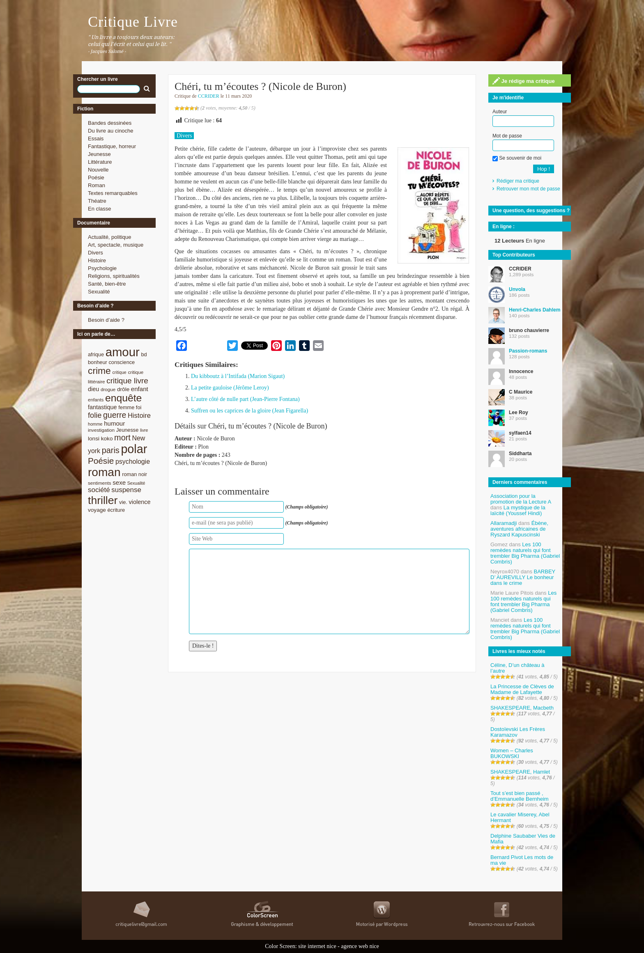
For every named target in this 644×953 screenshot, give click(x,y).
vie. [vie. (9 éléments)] (123, 502)
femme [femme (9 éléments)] (126, 407)
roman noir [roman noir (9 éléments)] (134, 474)
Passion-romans (528, 351)
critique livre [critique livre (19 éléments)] (127, 380)
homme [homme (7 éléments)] (95, 424)
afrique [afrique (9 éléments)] (96, 354)
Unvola (517, 289)
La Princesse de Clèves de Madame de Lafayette (522, 689)
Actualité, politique (109, 237)
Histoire (97, 260)
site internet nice (317, 946)
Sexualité (99, 292)
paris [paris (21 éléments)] (111, 450)
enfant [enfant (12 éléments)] (139, 388)
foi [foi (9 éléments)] (138, 407)
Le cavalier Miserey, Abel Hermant (520, 817)
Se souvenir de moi (516, 158)
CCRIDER (208, 96)
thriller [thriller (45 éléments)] (102, 500)
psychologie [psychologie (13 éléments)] (132, 461)
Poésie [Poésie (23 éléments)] (101, 460)
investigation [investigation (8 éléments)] (101, 430)
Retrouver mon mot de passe (528, 189)
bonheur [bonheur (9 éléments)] (97, 362)
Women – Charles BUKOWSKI (511, 753)
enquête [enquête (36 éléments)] (123, 397)
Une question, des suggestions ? (531, 210)
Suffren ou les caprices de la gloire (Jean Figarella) (249, 411)
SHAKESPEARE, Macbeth (522, 708)
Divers (95, 253)
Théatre (97, 201)
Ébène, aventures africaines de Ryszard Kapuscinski (519, 529)
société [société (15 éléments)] (99, 490)
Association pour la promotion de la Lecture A (520, 499)
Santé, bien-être (107, 284)
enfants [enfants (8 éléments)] (96, 399)
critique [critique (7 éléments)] (119, 372)
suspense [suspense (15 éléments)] (126, 490)
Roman (96, 185)
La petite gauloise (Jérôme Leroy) (230, 388)
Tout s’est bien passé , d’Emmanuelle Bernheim (519, 796)
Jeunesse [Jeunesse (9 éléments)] (127, 430)
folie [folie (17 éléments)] (94, 415)
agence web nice (360, 946)
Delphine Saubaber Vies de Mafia (522, 839)
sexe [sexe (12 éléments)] (119, 482)
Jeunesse (99, 154)
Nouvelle (98, 170)
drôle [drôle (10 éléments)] (123, 389)
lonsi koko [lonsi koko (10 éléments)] (100, 438)
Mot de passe (507, 136)
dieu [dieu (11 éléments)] (93, 389)
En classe (99, 209)
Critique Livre (133, 22)
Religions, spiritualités (114, 276)
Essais (96, 138)
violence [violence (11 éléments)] (140, 502)
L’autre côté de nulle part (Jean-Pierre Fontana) (245, 399)
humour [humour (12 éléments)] (114, 423)
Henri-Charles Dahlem (534, 310)
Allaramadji (503, 523)
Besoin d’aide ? (106, 320)
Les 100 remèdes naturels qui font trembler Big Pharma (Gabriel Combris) (525, 553)
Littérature (100, 162)
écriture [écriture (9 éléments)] (116, 510)
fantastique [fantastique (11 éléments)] (102, 407)
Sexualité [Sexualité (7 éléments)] (136, 483)
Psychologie (102, 268)
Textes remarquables (113, 193)
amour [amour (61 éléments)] (123, 352)
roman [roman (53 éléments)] (104, 472)
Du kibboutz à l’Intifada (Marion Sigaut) (238, 376)
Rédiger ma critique (518, 181)
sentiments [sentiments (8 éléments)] (99, 483)
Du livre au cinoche (110, 131)
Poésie (96, 177)
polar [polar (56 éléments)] (134, 449)
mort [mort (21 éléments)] (122, 437)
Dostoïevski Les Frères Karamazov (517, 732)
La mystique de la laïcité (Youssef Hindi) (517, 510)
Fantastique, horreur (112, 146)
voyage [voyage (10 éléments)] (97, 510)
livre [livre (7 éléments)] (144, 430)
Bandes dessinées (109, 123)
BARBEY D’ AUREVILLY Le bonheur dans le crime (522, 577)
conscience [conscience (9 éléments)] (121, 362)
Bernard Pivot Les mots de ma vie (521, 860)
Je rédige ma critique (523, 81)
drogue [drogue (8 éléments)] (108, 389)
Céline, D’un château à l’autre (517, 668)
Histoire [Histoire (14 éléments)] (139, 415)
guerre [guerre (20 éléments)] (114, 414)
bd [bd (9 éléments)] (144, 354)
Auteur (499, 112)
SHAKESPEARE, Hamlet (520, 772)
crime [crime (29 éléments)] (99, 370)
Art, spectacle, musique (115, 245)
